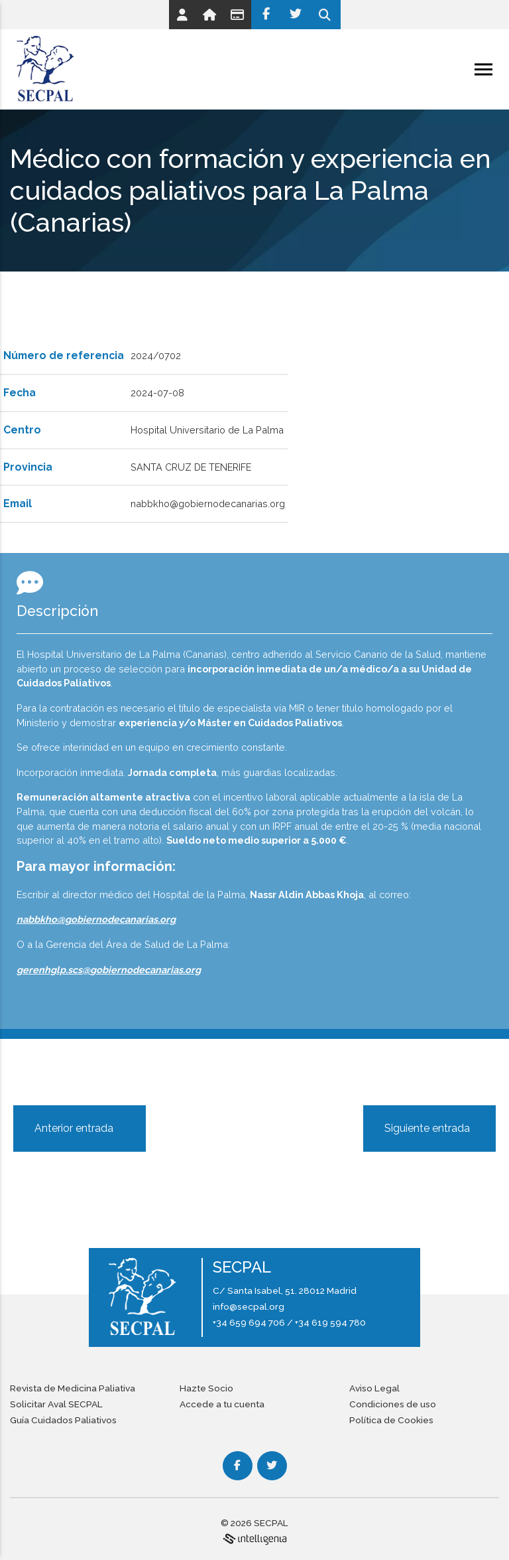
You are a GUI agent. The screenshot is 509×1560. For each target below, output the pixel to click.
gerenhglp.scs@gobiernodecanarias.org (109, 969)
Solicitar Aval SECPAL (56, 1404)
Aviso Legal (374, 1388)
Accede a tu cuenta (222, 1404)
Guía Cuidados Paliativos (63, 1420)
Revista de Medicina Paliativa (72, 1388)
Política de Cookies (391, 1420)
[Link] (182, 14)
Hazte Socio (206, 1388)
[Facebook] (266, 14)
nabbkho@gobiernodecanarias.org (96, 919)
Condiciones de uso (392, 1404)
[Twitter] (296, 14)
